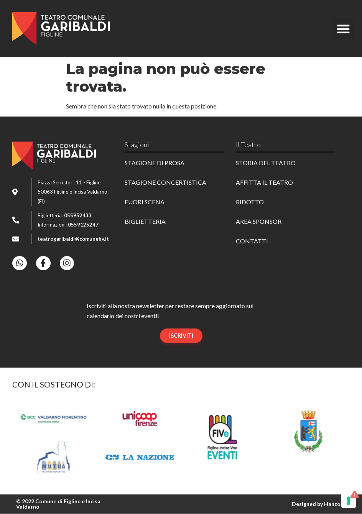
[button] (343, 28)
